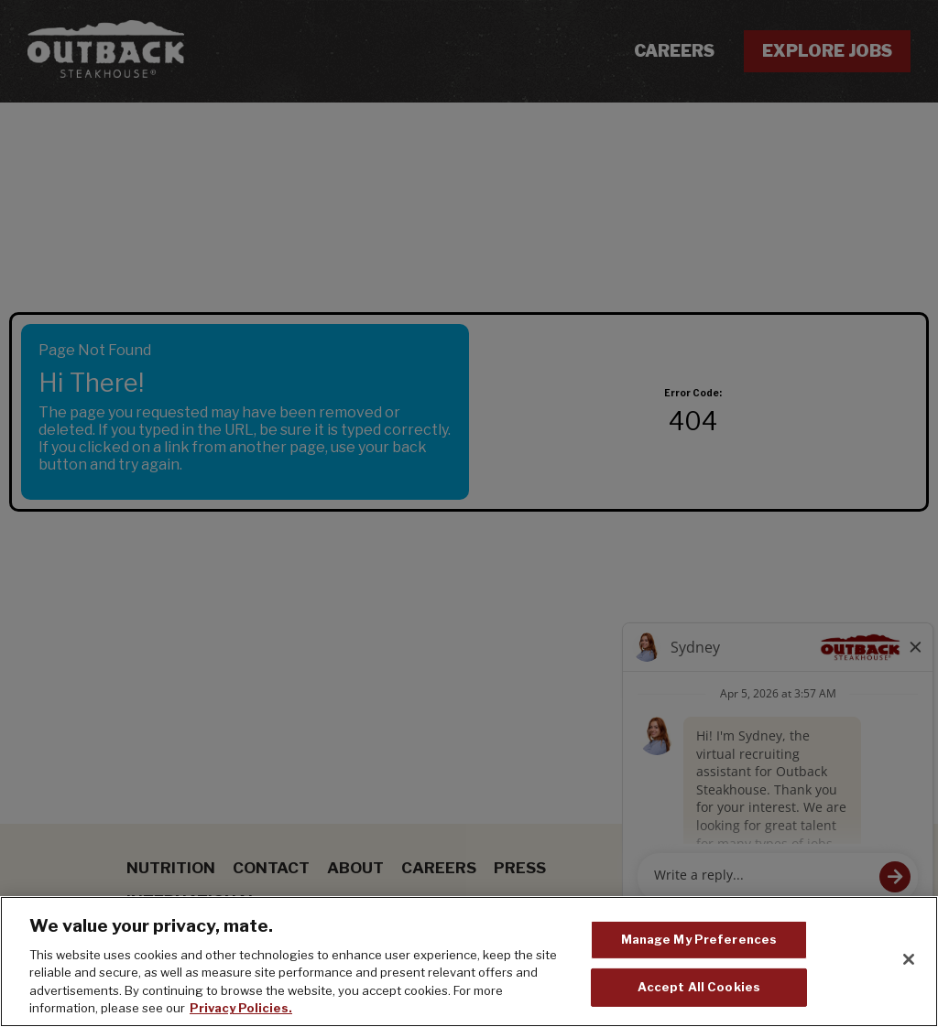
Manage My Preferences (699, 939)
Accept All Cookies (699, 986)
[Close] (909, 959)
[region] (469, 961)
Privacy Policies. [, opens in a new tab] (241, 1007)
